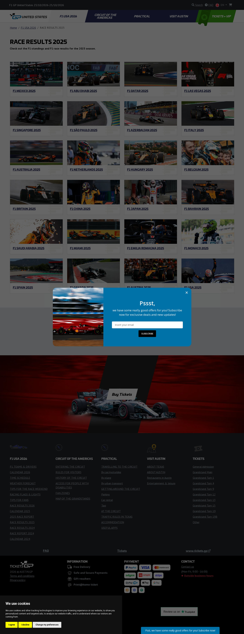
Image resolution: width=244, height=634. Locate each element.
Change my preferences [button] (47, 625)
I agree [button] (11, 625)
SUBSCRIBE (147, 333)
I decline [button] (25, 625)
